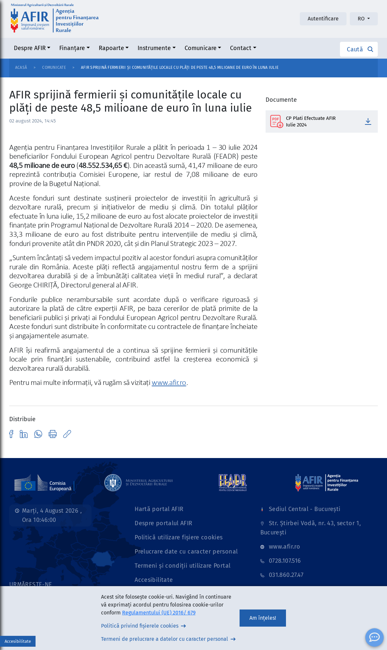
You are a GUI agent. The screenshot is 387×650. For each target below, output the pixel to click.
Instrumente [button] (154, 48)
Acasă (21, 67)
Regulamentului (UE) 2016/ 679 (158, 612)
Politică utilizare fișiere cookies (178, 537)
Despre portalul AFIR (163, 523)
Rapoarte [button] (111, 48)
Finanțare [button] (72, 48)
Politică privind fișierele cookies (139, 626)
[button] (359, 49)
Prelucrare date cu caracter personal (186, 551)
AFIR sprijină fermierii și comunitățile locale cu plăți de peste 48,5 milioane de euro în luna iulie (179, 67)
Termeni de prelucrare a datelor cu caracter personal (164, 639)
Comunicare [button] (201, 48)
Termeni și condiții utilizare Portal (182, 565)
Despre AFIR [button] (30, 48)
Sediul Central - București (304, 509)
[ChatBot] (374, 637)
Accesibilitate (154, 579)
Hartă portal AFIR (159, 509)
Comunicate (53, 67)
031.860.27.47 (286, 575)
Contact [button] (240, 48)
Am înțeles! (262, 618)
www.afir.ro (169, 383)
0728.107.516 (285, 560)
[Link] (44, 482)
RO (362, 18)
